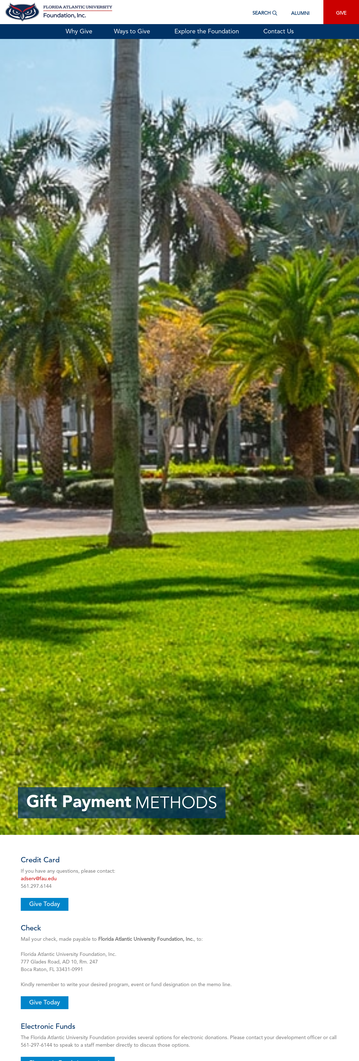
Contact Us (278, 32)
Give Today (44, 904)
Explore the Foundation (208, 32)
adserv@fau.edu (39, 878)
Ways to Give (133, 32)
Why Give (79, 32)
